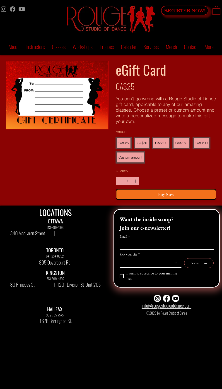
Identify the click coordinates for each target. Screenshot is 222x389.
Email (125, 237)
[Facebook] (12, 9)
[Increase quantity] (135, 181)
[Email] (165, 244)
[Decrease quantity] (120, 181)
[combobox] (150, 263)
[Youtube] (21, 9)
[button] (216, 10)
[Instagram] (3, 9)
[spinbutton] (128, 181)
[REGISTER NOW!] (184, 10)
